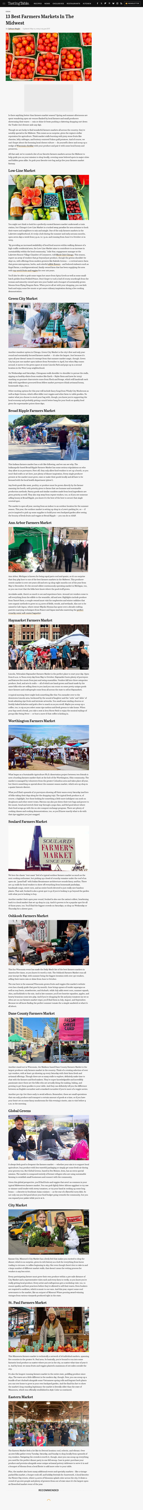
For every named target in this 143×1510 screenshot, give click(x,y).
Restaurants (73, 3)
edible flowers (54, 264)
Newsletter (132, 3)
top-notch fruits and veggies (25, 270)
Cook (8, 11)
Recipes (38, 3)
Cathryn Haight (14, 28)
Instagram (85, 218)
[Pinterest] (109, 4)
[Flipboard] (105, 4)
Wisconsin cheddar (25, 145)
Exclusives (58, 3)
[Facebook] (97, 4)
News (47, 3)
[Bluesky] (113, 4)
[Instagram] (117, 4)
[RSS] (121, 4)
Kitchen (87, 3)
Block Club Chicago (64, 254)
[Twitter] (101, 4)
